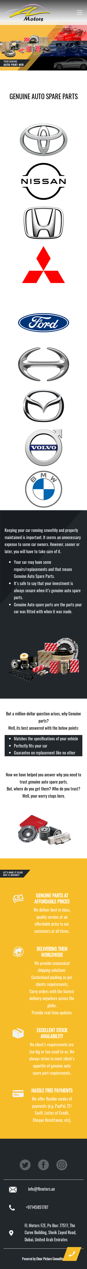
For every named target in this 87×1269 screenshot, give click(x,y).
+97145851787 (37, 1207)
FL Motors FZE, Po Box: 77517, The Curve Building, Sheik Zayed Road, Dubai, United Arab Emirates (50, 1232)
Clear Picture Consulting (50, 1258)
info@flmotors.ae (41, 1189)
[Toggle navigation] (78, 12)
